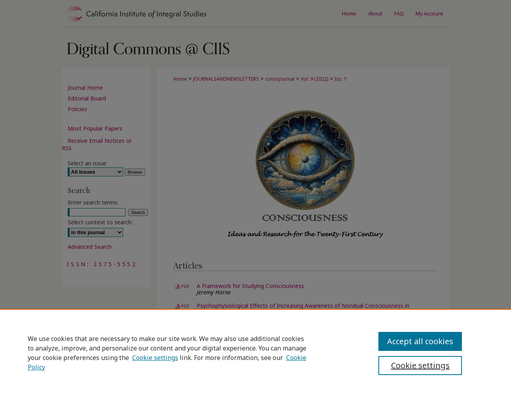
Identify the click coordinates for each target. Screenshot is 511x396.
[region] (255, 352)
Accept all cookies (420, 341)
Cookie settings (155, 357)
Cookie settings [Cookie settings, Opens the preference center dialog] (420, 365)
